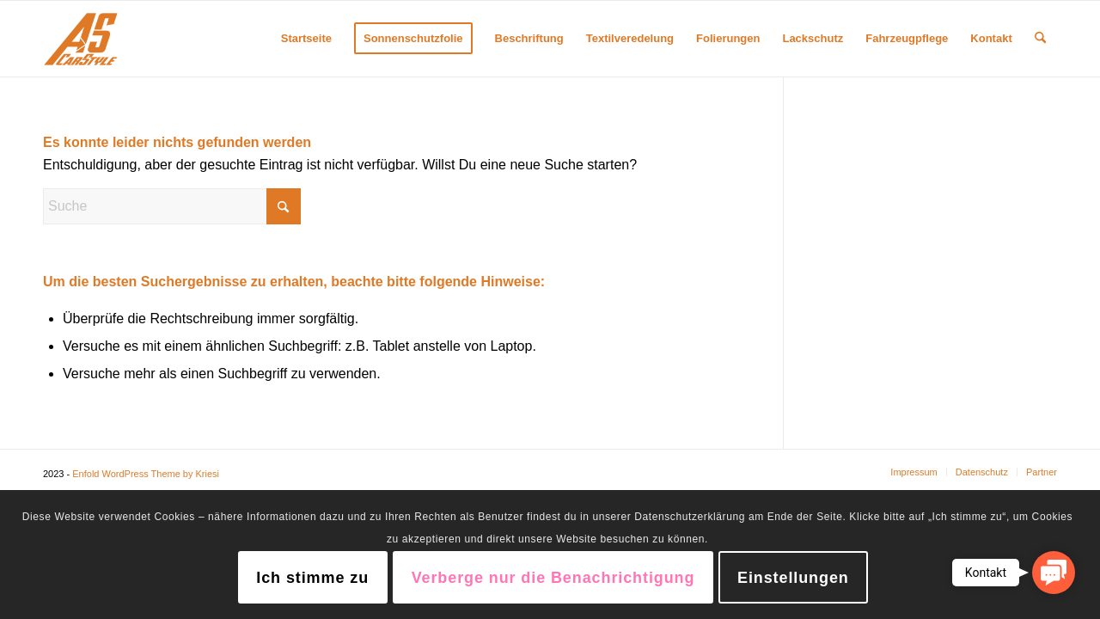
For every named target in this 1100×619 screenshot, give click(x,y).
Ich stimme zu (312, 577)
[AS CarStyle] (81, 39)
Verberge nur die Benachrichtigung (553, 577)
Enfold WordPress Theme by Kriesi (145, 474)
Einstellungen (793, 577)
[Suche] (1040, 39)
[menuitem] (306, 39)
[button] (1053, 572)
